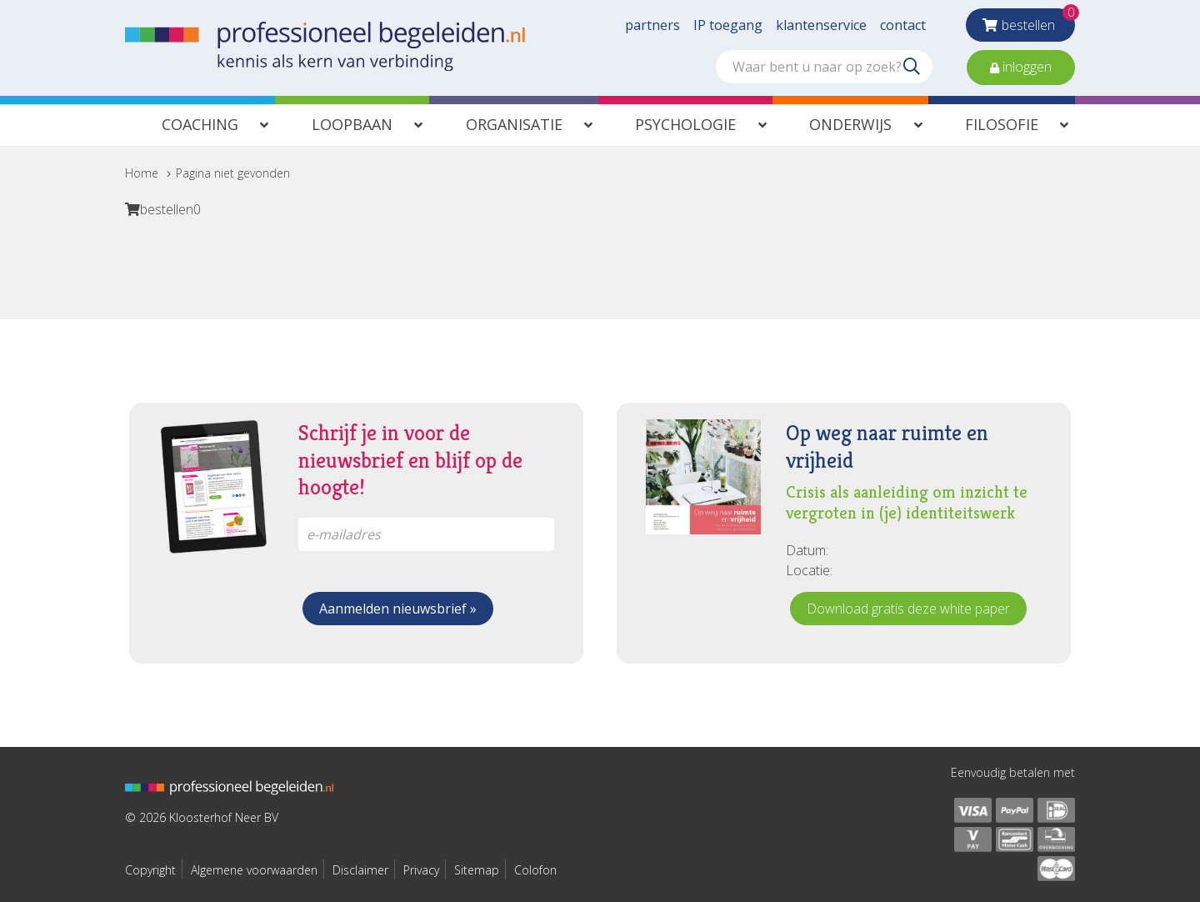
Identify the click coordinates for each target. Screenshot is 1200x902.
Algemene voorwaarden (254, 870)
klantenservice (821, 25)
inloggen (1025, 67)
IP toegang (727, 25)
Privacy (421, 870)
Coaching (200, 124)
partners (652, 25)
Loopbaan (352, 124)
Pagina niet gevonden (233, 173)
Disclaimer (360, 870)
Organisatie (514, 124)
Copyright (150, 870)
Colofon (535, 870)
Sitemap (476, 870)
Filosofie (1001, 124)
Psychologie (685, 124)
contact (903, 25)
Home (141, 173)
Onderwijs (850, 124)
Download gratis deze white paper (908, 608)
